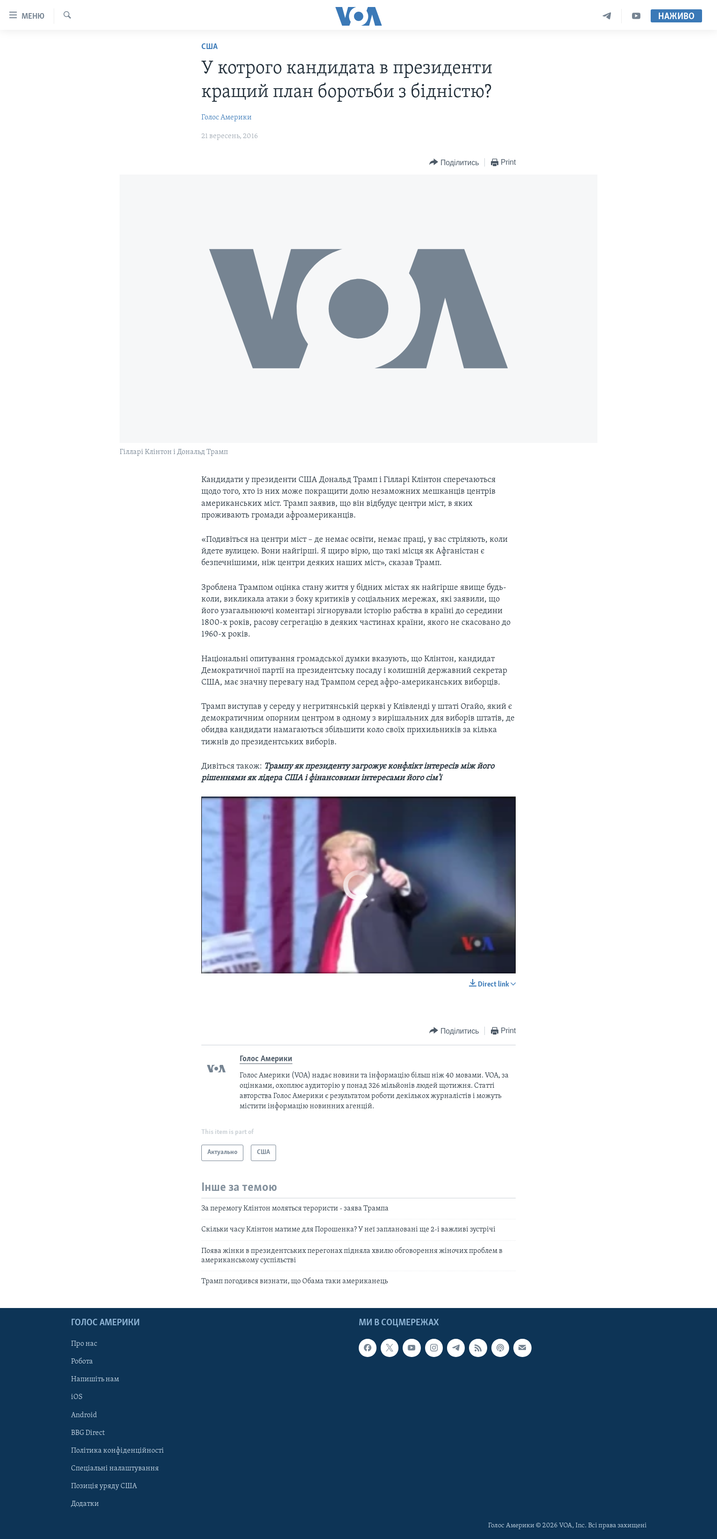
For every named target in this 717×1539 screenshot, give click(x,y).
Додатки (85, 1503)
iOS (77, 1397)
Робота (82, 1361)
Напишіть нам (95, 1379)
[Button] (454, 162)
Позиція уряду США (104, 1486)
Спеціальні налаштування (115, 1468)
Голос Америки (226, 117)
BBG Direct (88, 1432)
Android (84, 1415)
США (209, 46)
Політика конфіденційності (117, 1450)
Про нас (84, 1344)
